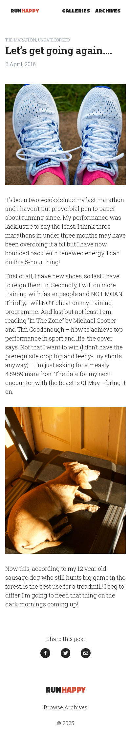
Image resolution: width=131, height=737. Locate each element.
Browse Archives (65, 707)
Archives (107, 10)
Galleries (76, 10)
